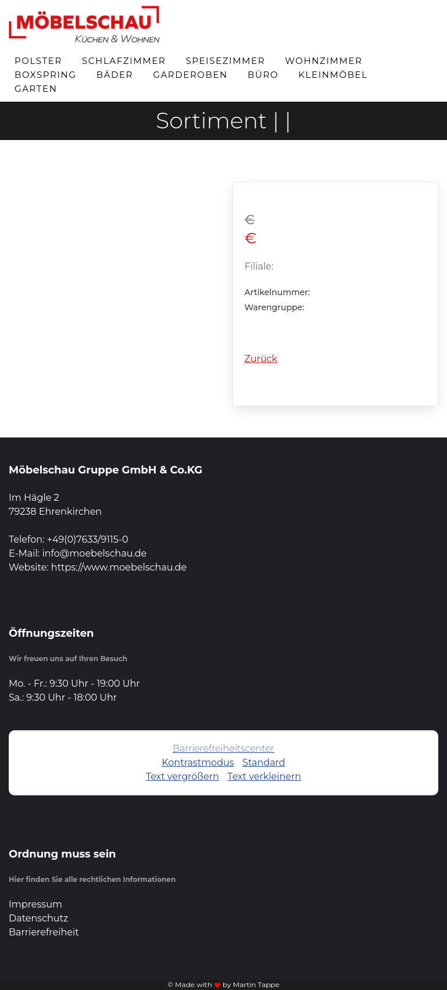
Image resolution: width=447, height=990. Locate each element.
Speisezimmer (225, 60)
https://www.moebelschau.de (119, 567)
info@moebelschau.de (94, 553)
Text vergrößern (182, 776)
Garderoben (190, 74)
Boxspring (46, 74)
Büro (263, 74)
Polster (38, 60)
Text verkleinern (264, 776)
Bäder (114, 74)
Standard (263, 762)
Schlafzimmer (124, 60)
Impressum (35, 904)
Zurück (261, 358)
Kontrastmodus (198, 762)
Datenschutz (38, 918)
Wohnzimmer (323, 60)
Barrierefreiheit (44, 932)
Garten (36, 88)
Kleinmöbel (332, 74)
